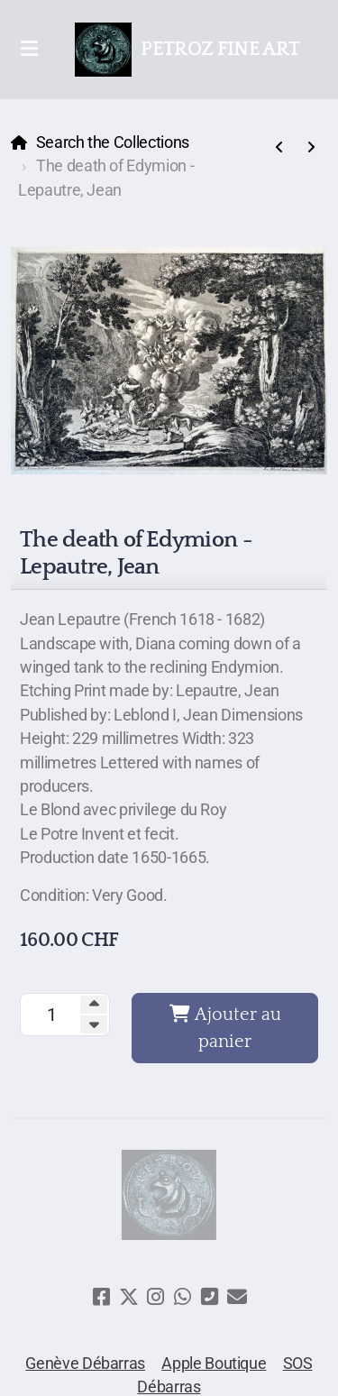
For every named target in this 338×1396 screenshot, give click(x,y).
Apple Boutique (213, 1364)
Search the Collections (112, 142)
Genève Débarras (85, 1364)
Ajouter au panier (225, 1028)
